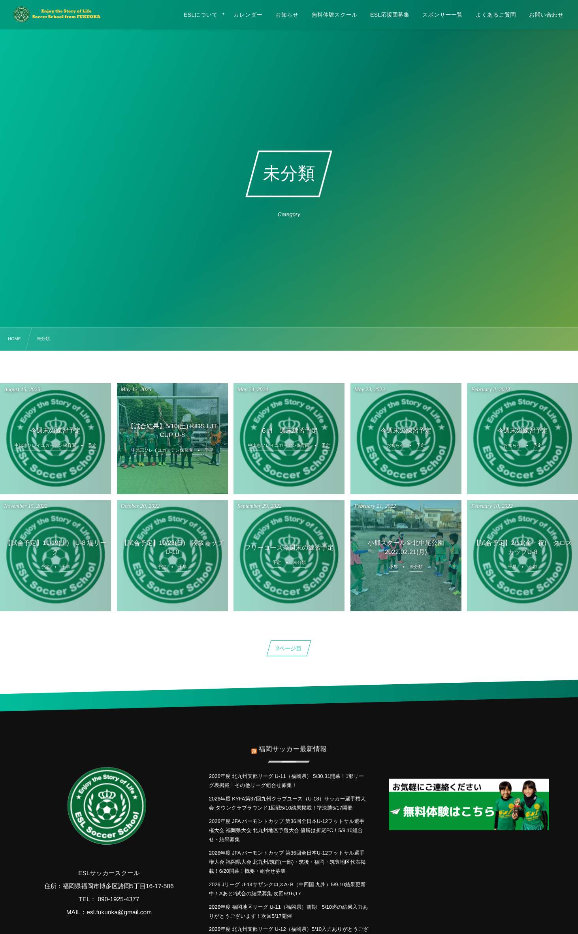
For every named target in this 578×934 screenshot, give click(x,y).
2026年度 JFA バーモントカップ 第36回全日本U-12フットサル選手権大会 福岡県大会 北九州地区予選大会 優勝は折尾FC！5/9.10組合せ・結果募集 (287, 830)
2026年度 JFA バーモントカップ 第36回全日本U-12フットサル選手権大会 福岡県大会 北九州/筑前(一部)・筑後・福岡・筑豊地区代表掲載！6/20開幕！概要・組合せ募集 (287, 862)
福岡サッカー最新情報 (292, 744)
